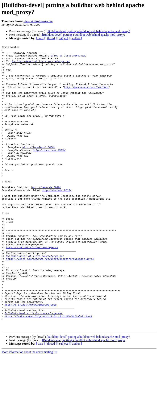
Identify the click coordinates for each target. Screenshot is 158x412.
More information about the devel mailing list (29, 408)
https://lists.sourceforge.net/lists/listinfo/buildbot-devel (50, 301)
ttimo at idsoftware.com (37, 21)
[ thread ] (51, 38)
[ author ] (76, 38)
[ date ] (40, 38)
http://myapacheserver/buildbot (86, 95)
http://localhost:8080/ (38, 167)
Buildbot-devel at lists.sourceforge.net (35, 298)
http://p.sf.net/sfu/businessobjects (32, 288)
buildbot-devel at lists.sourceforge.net (41, 64)
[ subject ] (63, 38)
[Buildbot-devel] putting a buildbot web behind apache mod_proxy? (88, 31)
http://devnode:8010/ (46, 216)
